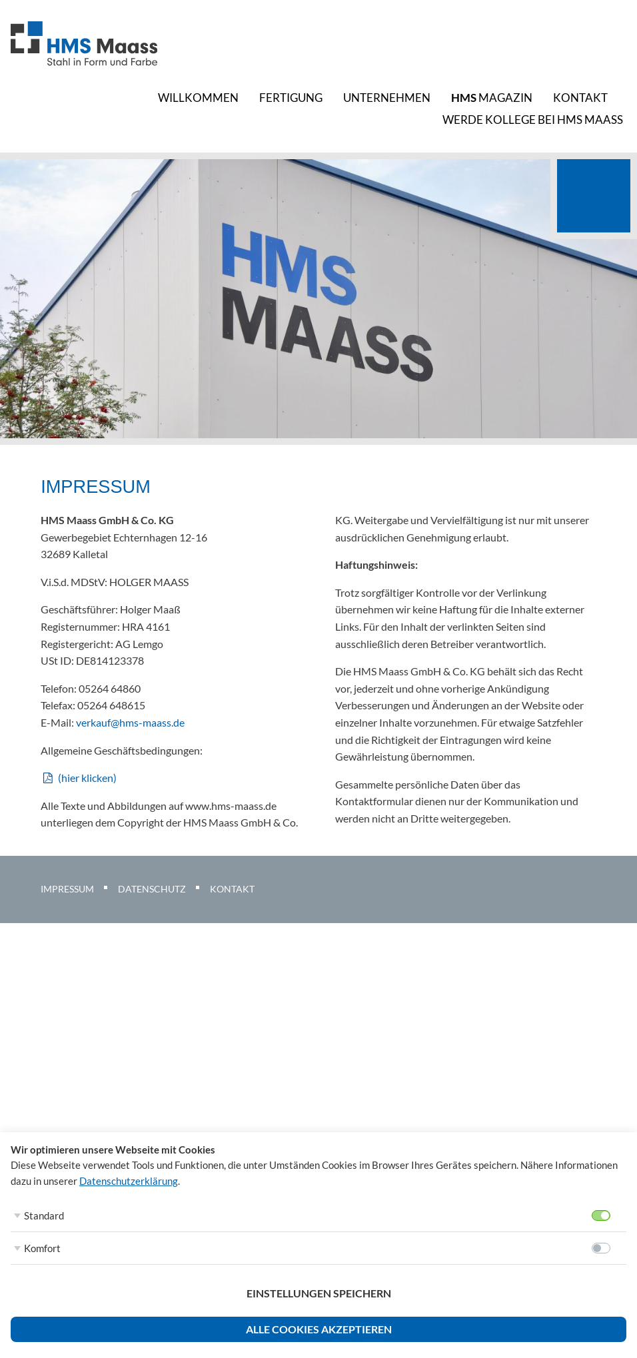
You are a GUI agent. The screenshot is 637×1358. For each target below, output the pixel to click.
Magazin (491, 98)
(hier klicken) (87, 777)
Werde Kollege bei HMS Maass (532, 120)
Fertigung (290, 98)
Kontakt (580, 98)
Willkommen (198, 98)
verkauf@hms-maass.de (130, 722)
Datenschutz (152, 888)
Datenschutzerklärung (128, 1181)
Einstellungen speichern (319, 1293)
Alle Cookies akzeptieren (319, 1329)
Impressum (67, 888)
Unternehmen (386, 98)
